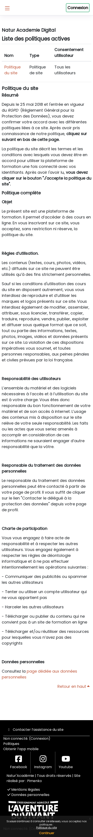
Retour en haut (73, 686)
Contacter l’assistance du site (35, 729)
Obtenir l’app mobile (21, 748)
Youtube (66, 762)
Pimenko (34, 780)
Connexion (77, 7)
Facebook (18, 762)
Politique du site (46, 827)
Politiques (11, 743)
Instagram (43, 762)
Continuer (46, 833)
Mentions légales (23, 789)
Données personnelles (28, 794)
